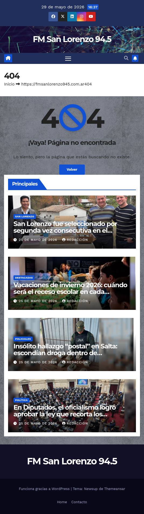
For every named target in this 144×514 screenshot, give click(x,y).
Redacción (75, 240)
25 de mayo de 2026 (38, 240)
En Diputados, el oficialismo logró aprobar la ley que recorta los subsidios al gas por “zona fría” (64, 414)
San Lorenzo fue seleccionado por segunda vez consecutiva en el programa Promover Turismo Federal (70, 230)
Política (21, 400)
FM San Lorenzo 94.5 (72, 39)
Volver (72, 169)
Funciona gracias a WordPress (45, 489)
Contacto (79, 502)
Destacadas (24, 277)
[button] (126, 58)
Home (62, 502)
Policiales (23, 338)
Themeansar (114, 489)
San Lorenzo (24, 216)
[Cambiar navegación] (68, 58)
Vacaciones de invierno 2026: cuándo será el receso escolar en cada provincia (70, 291)
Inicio (9, 84)
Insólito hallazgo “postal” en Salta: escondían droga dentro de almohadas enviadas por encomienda (71, 353)
